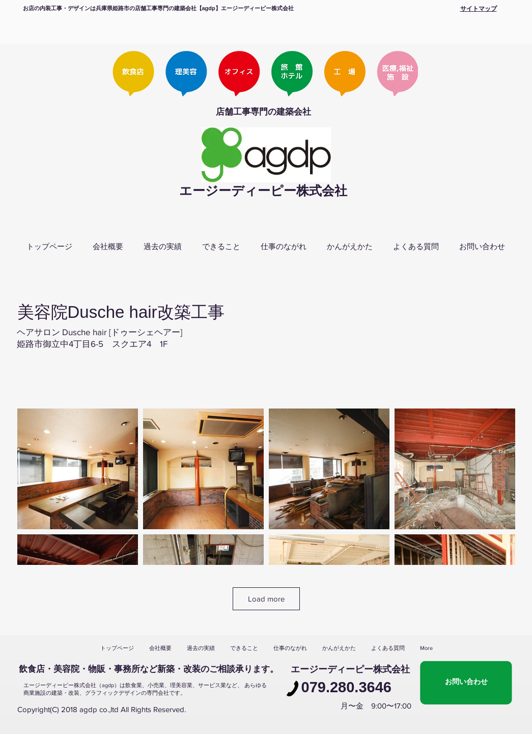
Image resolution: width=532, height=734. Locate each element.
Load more (266, 598)
